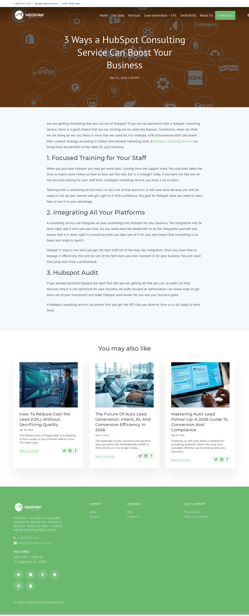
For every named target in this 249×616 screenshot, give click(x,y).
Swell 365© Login (71, 3)
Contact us (225, 15)
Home (104, 15)
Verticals (134, 15)
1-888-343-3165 (22, 3)
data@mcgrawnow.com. (47, 3)
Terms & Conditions (196, 518)
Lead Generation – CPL (160, 15)
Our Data (118, 15)
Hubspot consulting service (172, 141)
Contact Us (133, 518)
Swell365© (188, 15)
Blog (130, 513)
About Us (206, 15)
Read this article (29, 451)
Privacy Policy (192, 513)
